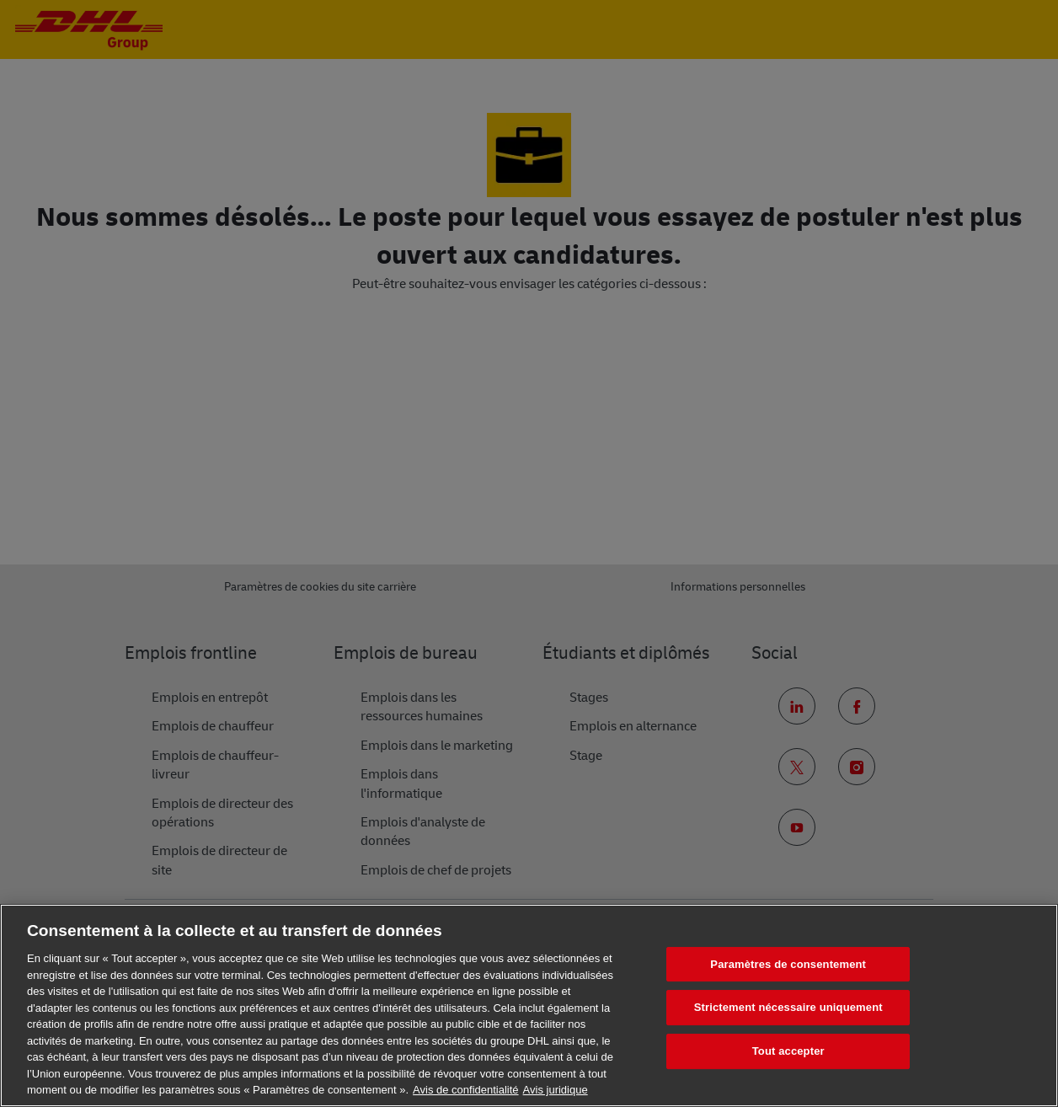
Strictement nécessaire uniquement (788, 1007)
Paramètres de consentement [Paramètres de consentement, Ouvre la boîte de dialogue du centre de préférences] (788, 964)
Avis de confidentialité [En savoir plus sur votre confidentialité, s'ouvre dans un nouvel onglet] (466, 1089)
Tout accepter (788, 1051)
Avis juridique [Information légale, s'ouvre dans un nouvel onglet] (555, 1089)
